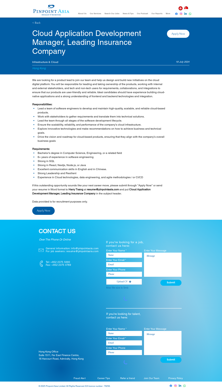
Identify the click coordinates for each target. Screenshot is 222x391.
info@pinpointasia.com (85, 248)
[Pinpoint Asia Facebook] (176, 13)
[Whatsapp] (190, 13)
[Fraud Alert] (80, 378)
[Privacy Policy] (176, 378)
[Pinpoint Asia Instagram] (175, 385)
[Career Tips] (104, 378)
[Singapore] (186, 8)
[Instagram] (180, 13)
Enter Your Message (155, 250)
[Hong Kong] (180, 8)
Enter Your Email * (116, 260)
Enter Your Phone (115, 269)
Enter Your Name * (116, 250)
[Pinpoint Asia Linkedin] (185, 13)
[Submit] (170, 283)
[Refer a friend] (128, 378)
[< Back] (44, 23)
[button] (178, 34)
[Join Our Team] (152, 378)
